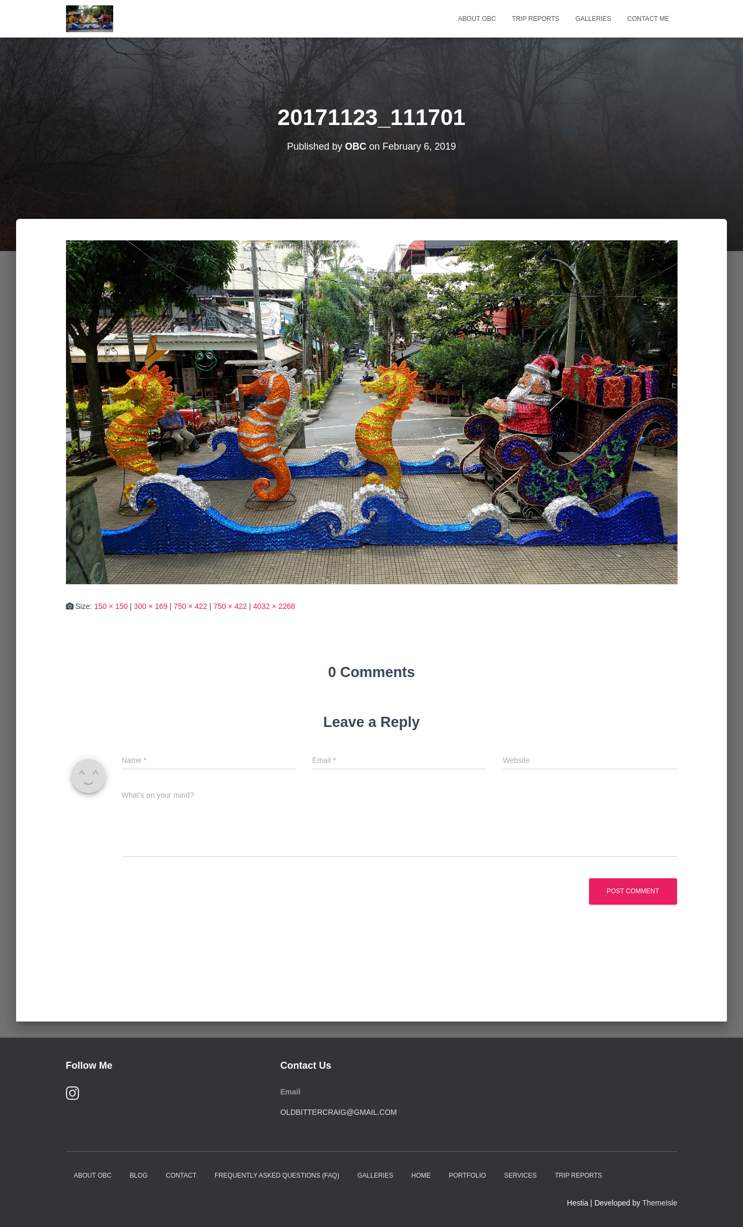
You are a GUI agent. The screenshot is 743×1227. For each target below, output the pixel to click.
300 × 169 (151, 606)
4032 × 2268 (274, 606)
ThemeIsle (659, 1203)
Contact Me (648, 19)
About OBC (477, 19)
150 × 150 (111, 606)
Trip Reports (535, 19)
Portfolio (467, 1175)
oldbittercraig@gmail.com (339, 1112)
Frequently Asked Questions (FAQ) (277, 1175)
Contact (181, 1175)
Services (520, 1175)
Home (421, 1175)
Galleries (594, 19)
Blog (139, 1175)
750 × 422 (191, 606)
